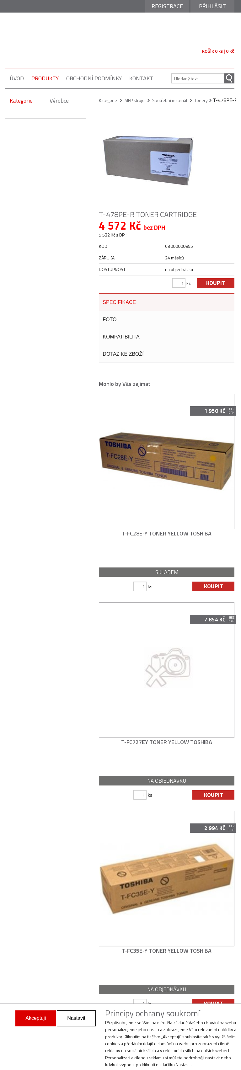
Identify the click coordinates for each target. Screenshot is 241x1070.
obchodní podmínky (94, 78)
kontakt (141, 78)
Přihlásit (212, 6)
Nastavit (76, 1018)
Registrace (167, 6)
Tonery (201, 100)
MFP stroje (135, 100)
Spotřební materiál (169, 100)
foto (109, 320)
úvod (17, 78)
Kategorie (21, 100)
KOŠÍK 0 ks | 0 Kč (218, 51)
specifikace (119, 302)
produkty (45, 78)
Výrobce (59, 100)
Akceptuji (35, 1018)
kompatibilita (121, 338)
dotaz (123, 356)
